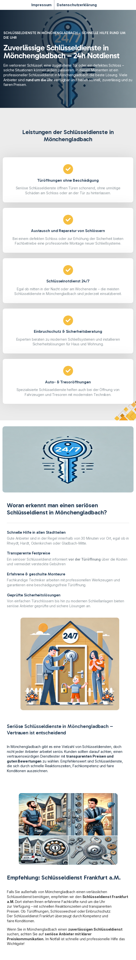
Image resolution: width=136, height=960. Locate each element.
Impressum (41, 5)
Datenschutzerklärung (77, 5)
